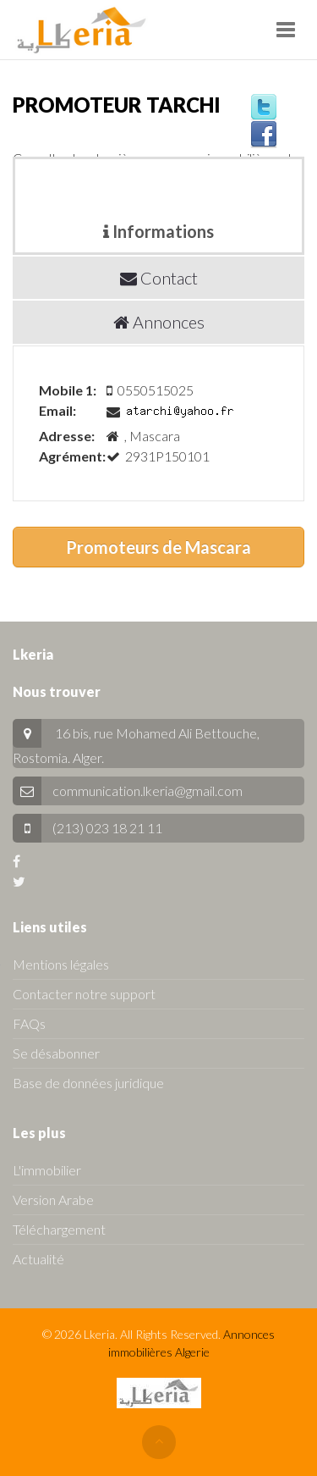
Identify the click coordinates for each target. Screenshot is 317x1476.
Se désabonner (56, 1053)
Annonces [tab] (159, 322)
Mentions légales (61, 964)
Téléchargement (59, 1229)
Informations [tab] (158, 231)
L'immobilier (47, 1170)
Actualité (38, 1259)
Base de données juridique (88, 1083)
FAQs (29, 1023)
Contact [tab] (159, 278)
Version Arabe (53, 1199)
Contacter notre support (84, 994)
